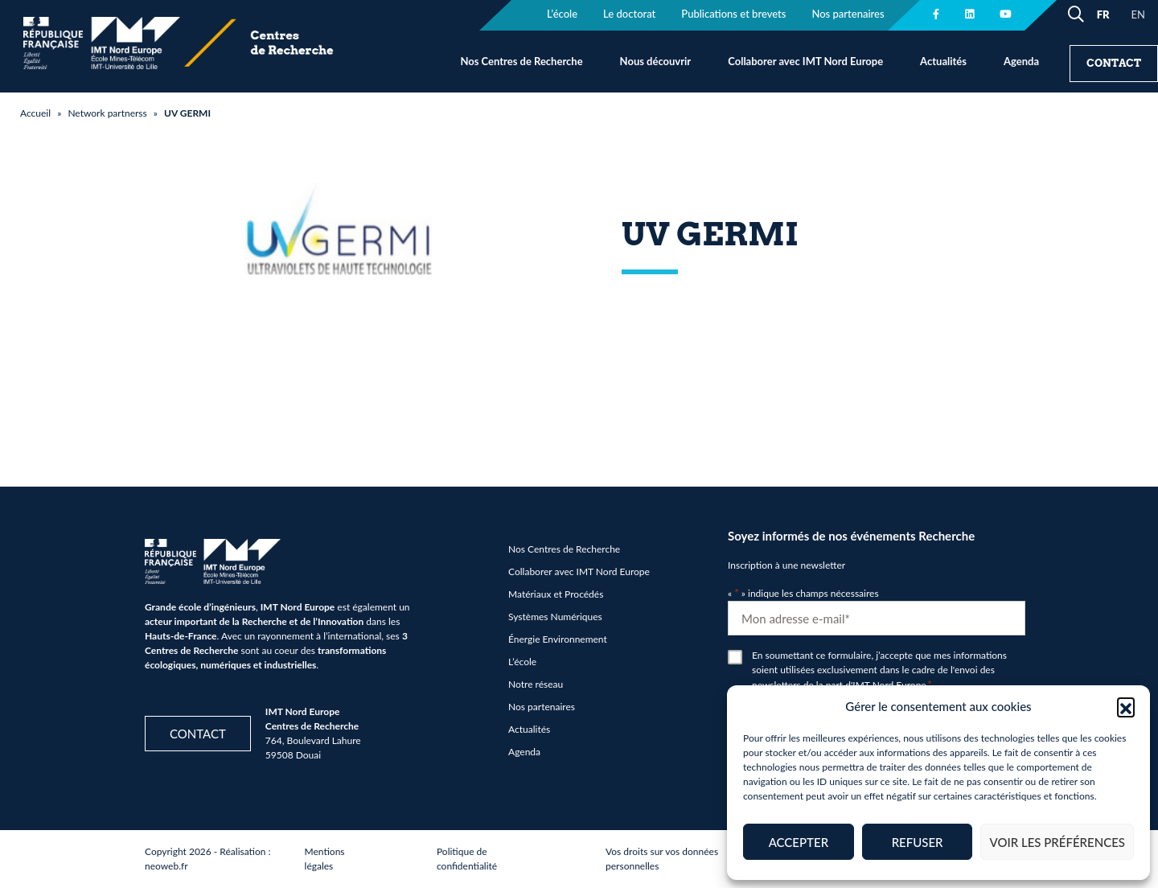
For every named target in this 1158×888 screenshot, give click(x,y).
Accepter (798, 842)
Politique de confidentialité (467, 858)
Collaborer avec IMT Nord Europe (805, 61)
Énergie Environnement (557, 639)
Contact (1113, 63)
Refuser (917, 842)
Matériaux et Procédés (555, 594)
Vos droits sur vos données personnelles (662, 858)
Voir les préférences (1057, 842)
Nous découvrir (656, 61)
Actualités (943, 61)
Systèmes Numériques (555, 616)
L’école (522, 662)
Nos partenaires (541, 707)
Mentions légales (325, 858)
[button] (1126, 706)
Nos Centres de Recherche (521, 61)
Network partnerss (107, 113)
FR (1103, 14)
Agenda (1021, 61)
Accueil (35, 113)
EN (1138, 14)
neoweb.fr (166, 866)
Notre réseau (535, 684)
